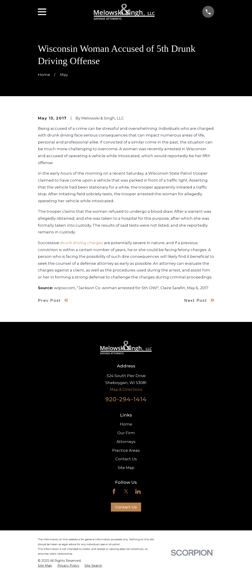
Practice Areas (126, 450)
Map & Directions (126, 389)
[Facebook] (114, 491)
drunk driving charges (81, 243)
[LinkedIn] (138, 491)
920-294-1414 (126, 399)
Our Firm (126, 433)
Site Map (126, 467)
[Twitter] (126, 491)
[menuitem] (45, 566)
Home (126, 424)
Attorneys (126, 441)
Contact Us (126, 459)
